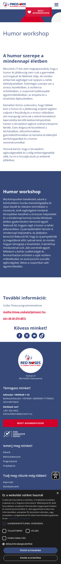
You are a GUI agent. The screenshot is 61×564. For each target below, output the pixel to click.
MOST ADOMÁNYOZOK (30, 423)
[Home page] (30, 360)
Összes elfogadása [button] (30, 550)
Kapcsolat (8, 482)
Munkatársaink (11, 486)
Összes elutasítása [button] (30, 558)
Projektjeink (9, 466)
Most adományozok (41, 11)
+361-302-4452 (10, 410)
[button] (30, 544)
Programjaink (10, 461)
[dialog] (30, 527)
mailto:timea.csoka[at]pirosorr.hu (24, 312)
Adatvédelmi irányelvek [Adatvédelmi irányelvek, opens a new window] (19, 518)
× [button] (57, 493)
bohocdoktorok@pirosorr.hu (17, 413)
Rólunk (6, 452)
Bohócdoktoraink (11, 457)
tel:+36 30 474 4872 (14, 318)
